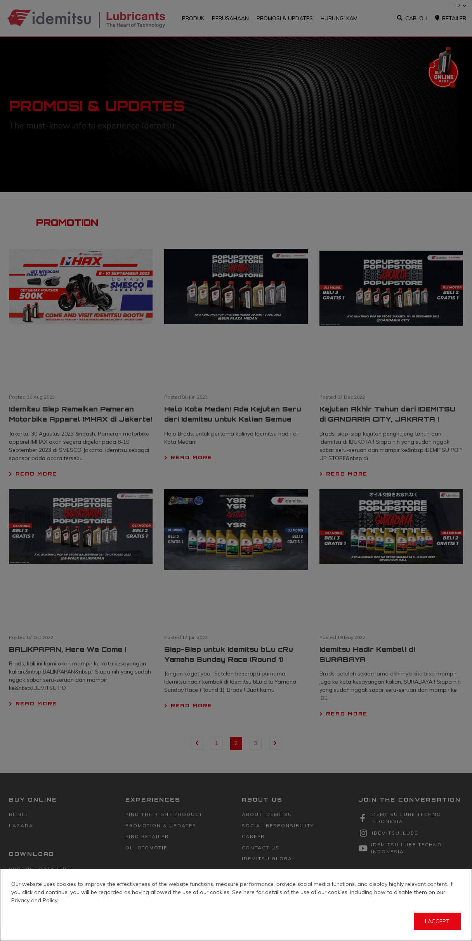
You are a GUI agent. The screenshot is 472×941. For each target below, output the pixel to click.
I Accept (437, 921)
